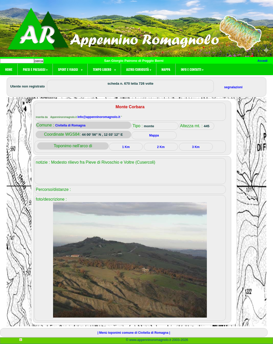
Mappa (165, 69)
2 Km (161, 147)
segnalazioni (233, 87)
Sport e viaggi (70, 69)
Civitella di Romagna (70, 125)
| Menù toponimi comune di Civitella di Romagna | (133, 333)
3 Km (195, 147)
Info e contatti (192, 69)
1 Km (125, 147)
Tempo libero (104, 69)
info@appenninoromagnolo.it (99, 117)
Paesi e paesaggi (35, 69)
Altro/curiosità (138, 69)
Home (8, 69)
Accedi (262, 61)
